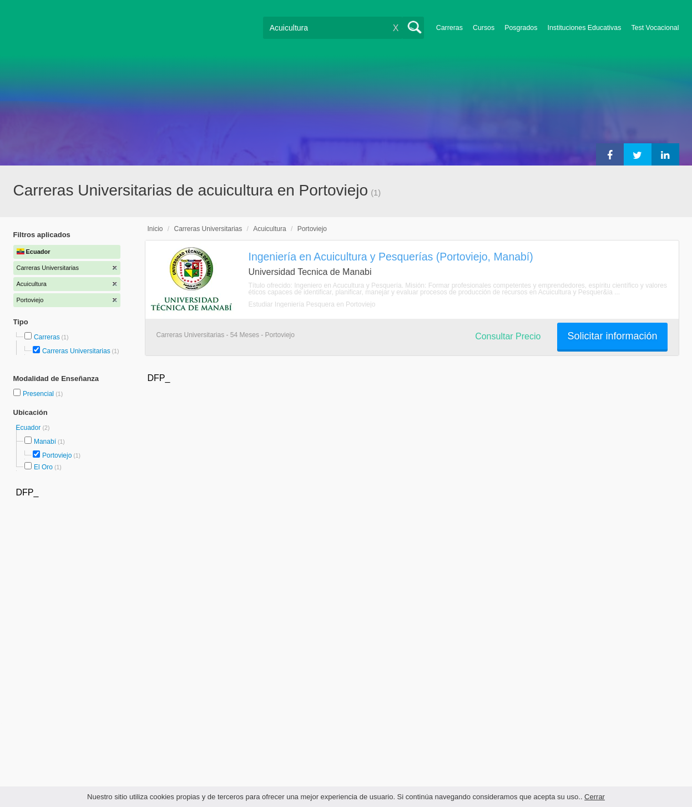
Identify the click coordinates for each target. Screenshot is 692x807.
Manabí (45, 441)
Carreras (449, 27)
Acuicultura (269, 229)
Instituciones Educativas (584, 27)
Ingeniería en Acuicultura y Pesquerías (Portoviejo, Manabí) (391, 256)
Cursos (483, 27)
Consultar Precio (508, 336)
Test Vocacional (655, 27)
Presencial (39, 394)
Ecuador (29, 428)
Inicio (155, 229)
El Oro (43, 467)
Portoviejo (57, 455)
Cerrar (594, 797)
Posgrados (520, 27)
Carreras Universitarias (76, 351)
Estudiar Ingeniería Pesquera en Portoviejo (312, 304)
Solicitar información (612, 336)
